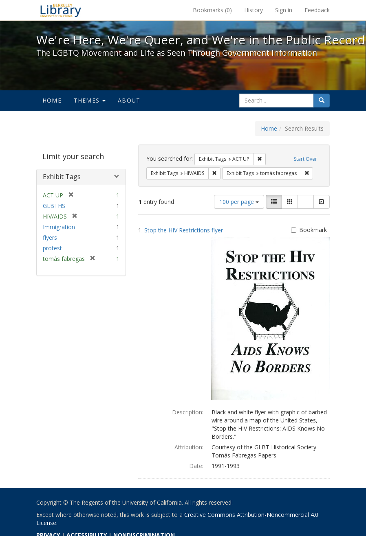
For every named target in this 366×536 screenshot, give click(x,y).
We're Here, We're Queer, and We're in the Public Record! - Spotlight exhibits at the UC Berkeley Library (60, 10)
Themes (90, 100)
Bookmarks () (212, 10)
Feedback (317, 10)
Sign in (283, 10)
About (129, 100)
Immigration (59, 227)
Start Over (305, 158)
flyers (50, 237)
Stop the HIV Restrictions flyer (183, 230)
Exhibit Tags (62, 176)
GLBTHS (54, 206)
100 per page (239, 202)
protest (52, 248)
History (253, 10)
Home (52, 100)
